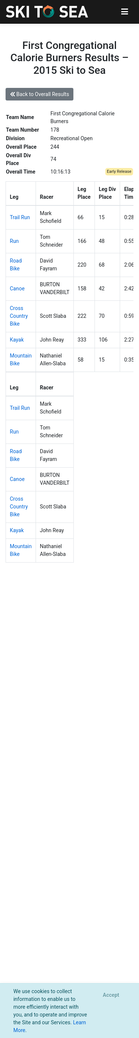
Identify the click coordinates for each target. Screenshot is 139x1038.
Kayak (17, 340)
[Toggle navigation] (125, 11)
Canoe (17, 288)
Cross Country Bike (19, 316)
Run (14, 241)
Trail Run (20, 217)
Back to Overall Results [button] (39, 94)
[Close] (111, 995)
